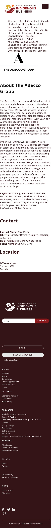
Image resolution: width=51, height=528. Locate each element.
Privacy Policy (7, 474)
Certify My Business (10, 447)
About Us (5, 373)
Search (42, 320)
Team (4, 376)
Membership (7, 445)
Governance (7, 379)
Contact (5, 387)
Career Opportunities (10, 382)
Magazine (6, 493)
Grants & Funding (9, 417)
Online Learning (8, 431)
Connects (6, 422)
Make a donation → (12, 360)
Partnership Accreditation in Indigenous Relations (22, 420)
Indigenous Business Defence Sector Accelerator (21, 436)
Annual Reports (8, 384)
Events (4, 463)
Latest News (7, 490)
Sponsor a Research (10, 396)
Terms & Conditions (10, 477)
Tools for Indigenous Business (14, 414)
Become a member (23, 355)
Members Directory (10, 450)
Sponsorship (7, 428)
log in (22, 348)
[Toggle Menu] (45, 6)
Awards (5, 466)
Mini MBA (6, 433)
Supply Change (8, 425)
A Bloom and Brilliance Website (31, 523)
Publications (7, 398)
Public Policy (7, 401)
